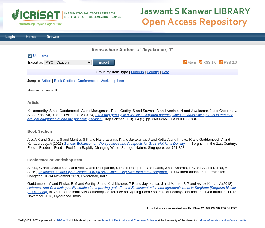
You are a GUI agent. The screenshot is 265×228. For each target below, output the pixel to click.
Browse (52, 37)
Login (10, 37)
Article (46, 81)
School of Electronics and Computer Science (129, 220)
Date (165, 72)
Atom (192, 62)
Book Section (64, 81)
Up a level (41, 56)
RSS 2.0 (230, 62)
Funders (137, 72)
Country (153, 72)
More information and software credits (222, 220)
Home (31, 37)
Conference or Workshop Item (101, 81)
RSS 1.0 (209, 62)
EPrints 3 (62, 220)
